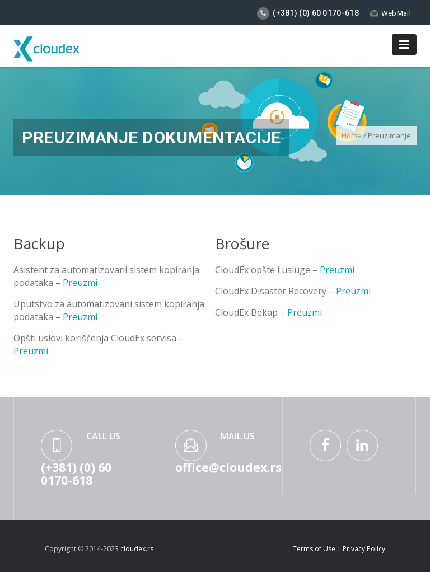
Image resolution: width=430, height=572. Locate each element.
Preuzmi (80, 282)
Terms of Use (315, 549)
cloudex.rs (136, 549)
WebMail (390, 13)
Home (352, 135)
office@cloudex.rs (228, 467)
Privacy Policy (364, 549)
